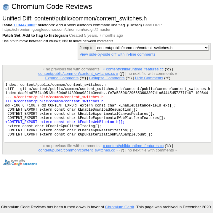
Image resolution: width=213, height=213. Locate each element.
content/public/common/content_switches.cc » (78, 73)
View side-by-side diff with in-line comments (117, 54)
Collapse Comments (106, 78)
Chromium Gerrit (119, 207)
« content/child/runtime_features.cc (133, 69)
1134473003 (25, 25)
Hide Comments (149, 78)
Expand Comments (62, 78)
